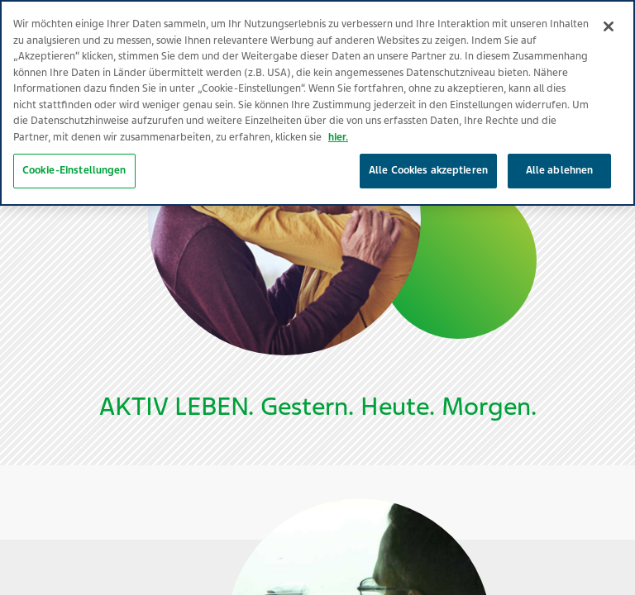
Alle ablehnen (560, 151)
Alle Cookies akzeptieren (428, 151)
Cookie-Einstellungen (74, 151)
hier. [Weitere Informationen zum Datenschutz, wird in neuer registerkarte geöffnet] (338, 118)
